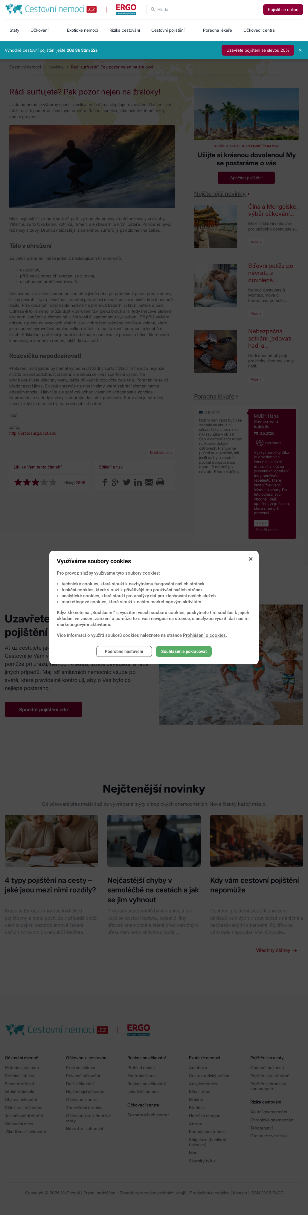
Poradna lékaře (217, 30)
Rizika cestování (124, 30)
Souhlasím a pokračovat (184, 651)
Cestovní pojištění (168, 30)
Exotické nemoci (82, 30)
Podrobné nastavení (124, 651)
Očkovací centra (259, 30)
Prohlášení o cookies (204, 635)
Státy (14, 30)
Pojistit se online (283, 9)
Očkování (39, 30)
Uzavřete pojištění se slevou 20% (257, 50)
